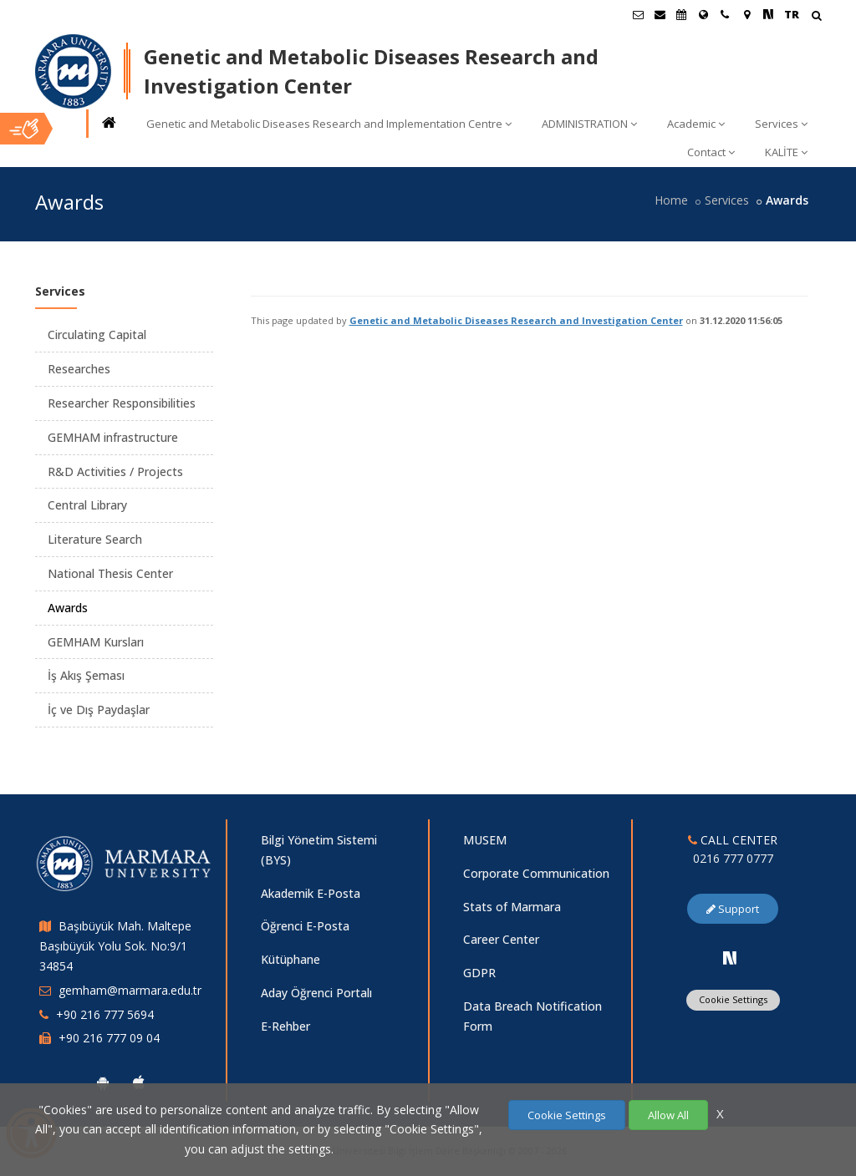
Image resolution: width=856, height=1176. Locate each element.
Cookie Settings (733, 999)
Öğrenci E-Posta (305, 926)
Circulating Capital (97, 334)
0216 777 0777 (733, 858)
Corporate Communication (536, 873)
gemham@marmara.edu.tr (130, 990)
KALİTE (786, 152)
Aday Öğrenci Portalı (316, 993)
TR (791, 14)
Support (732, 908)
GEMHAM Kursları (96, 642)
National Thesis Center (110, 573)
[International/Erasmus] (703, 14)
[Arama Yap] (816, 17)
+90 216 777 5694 (105, 1014)
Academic (696, 123)
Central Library (87, 505)
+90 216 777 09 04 (109, 1038)
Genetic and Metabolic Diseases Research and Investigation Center (516, 320)
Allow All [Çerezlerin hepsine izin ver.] (668, 1115)
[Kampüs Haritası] (746, 14)
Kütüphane (290, 959)
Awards (68, 608)
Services (781, 123)
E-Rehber (285, 1026)
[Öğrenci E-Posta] (637, 14)
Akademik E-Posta (310, 893)
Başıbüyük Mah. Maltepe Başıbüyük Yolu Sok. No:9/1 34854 (115, 946)
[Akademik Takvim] (681, 14)
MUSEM (485, 840)
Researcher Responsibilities (122, 403)
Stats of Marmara (512, 907)
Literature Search (95, 539)
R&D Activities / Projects (115, 471)
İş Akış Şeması (86, 675)
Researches (79, 369)
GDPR (479, 973)
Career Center (501, 939)
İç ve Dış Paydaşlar (99, 709)
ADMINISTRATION (589, 123)
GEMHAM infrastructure (113, 437)
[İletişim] (724, 14)
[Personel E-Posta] (659, 14)
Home (671, 200)
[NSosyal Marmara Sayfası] (768, 14)
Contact (711, 152)
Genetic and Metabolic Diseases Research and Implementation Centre (329, 123)
